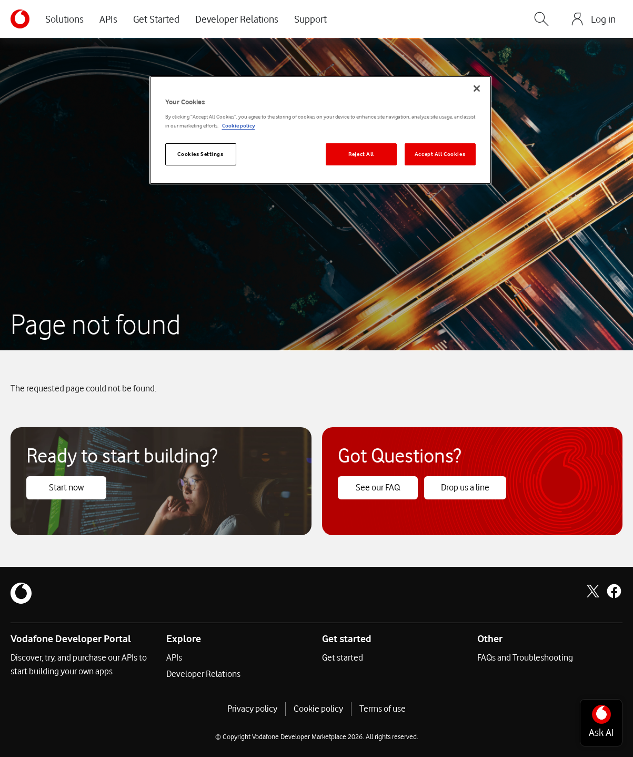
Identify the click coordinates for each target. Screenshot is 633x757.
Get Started (156, 19)
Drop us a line (465, 487)
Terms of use (382, 708)
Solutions (64, 19)
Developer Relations (236, 19)
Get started (342, 657)
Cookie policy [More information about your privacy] (238, 125)
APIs (108, 19)
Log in (603, 19)
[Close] (476, 88)
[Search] (541, 19)
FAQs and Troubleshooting (525, 657)
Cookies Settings (200, 154)
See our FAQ (378, 487)
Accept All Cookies (440, 154)
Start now (66, 487)
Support (310, 19)
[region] (320, 130)
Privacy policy (252, 708)
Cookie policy (318, 708)
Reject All (361, 154)
